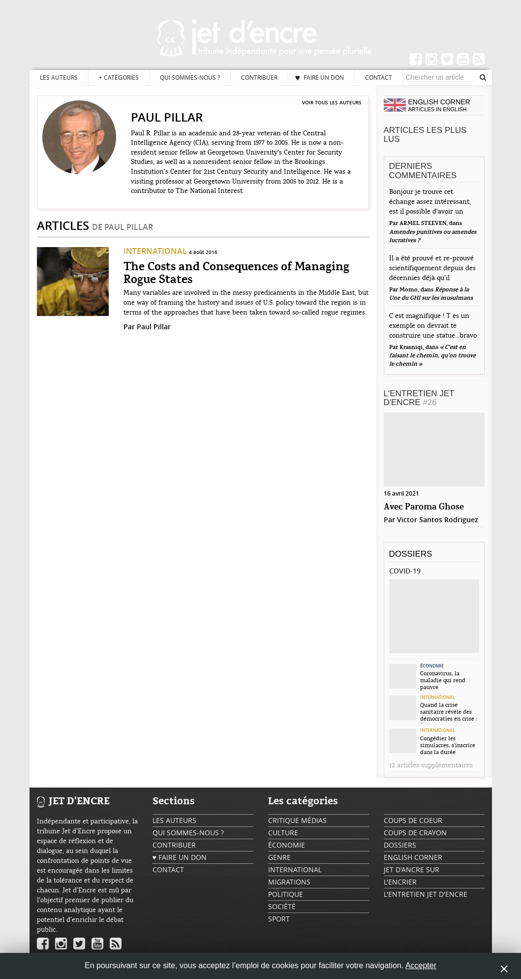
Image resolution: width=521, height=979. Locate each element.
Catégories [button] (119, 77)
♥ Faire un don (319, 77)
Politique (285, 894)
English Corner (413, 857)
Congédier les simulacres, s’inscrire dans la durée (447, 745)
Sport (279, 918)
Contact (378, 77)
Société (282, 906)
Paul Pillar (154, 326)
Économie (432, 666)
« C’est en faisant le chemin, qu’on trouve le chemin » (432, 356)
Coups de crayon (415, 832)
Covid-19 (405, 570)
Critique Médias (297, 820)
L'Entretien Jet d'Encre (419, 398)
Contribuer (259, 77)
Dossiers (410, 554)
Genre (279, 857)
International (155, 251)
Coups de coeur (413, 820)
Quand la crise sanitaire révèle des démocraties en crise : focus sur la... (448, 713)
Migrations (289, 881)
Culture (283, 832)
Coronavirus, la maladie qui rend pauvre (442, 680)
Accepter (420, 965)
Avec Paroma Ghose (424, 507)
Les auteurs (59, 77)
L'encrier (400, 881)
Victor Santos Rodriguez (437, 519)
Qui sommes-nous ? (190, 77)
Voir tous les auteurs (332, 102)
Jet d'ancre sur (411, 869)
